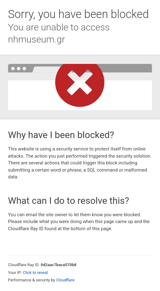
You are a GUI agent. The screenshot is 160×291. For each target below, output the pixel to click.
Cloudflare (65, 280)
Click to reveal (35, 272)
